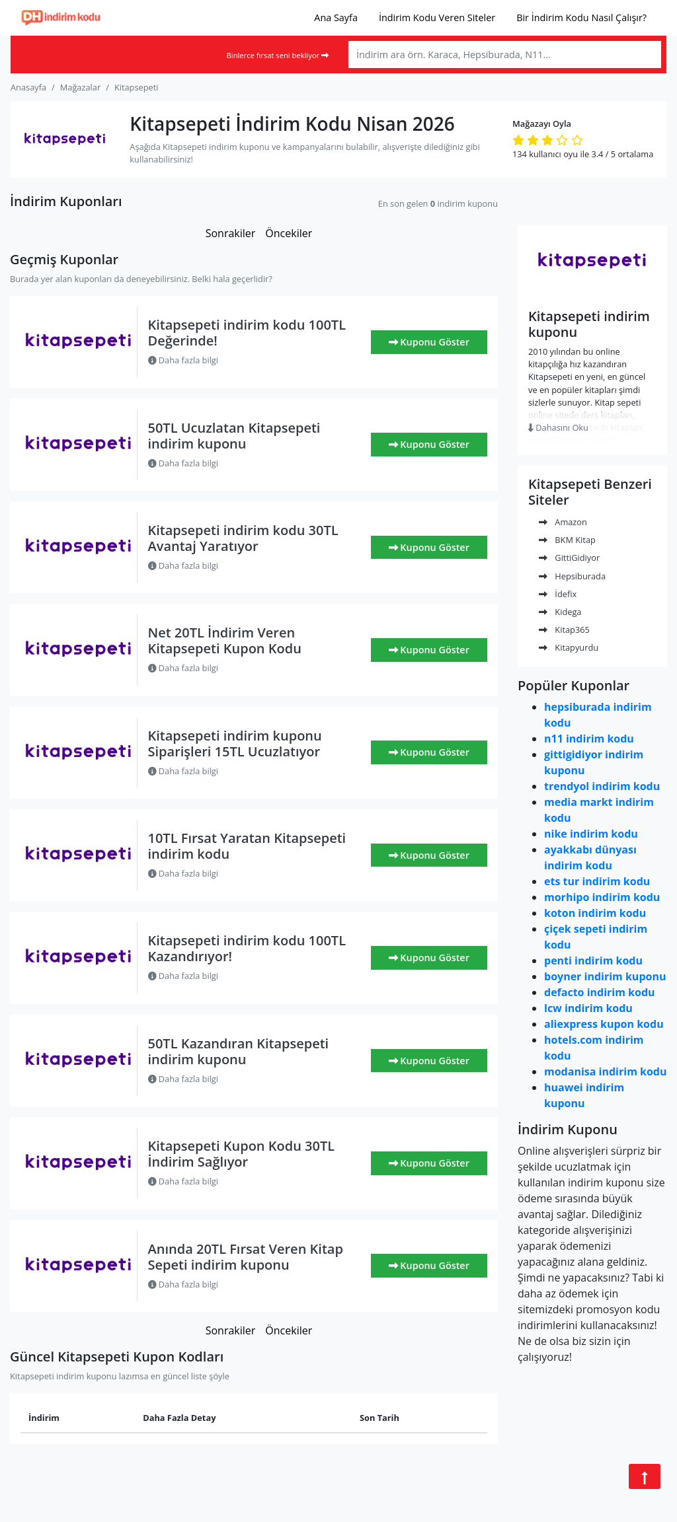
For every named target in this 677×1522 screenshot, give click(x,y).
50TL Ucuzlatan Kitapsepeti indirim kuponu (234, 436)
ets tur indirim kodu (597, 881)
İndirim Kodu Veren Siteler (437, 17)
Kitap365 (564, 629)
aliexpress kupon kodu (604, 1024)
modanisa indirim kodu (605, 1071)
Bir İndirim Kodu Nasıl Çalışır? (581, 17)
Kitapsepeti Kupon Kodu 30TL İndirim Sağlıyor (241, 1154)
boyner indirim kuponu (605, 976)
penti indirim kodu (593, 960)
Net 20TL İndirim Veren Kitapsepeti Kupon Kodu (224, 640)
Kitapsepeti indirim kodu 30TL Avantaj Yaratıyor (243, 538)
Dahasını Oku (558, 427)
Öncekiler (288, 233)
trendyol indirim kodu (602, 786)
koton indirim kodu (595, 913)
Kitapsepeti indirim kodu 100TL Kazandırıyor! (247, 948)
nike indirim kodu (591, 833)
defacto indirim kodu (599, 992)
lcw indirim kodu (588, 1008)
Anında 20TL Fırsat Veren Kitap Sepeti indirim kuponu (245, 1257)
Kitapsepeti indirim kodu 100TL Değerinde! (247, 332)
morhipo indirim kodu (602, 897)
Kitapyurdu (568, 647)
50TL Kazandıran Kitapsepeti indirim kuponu (238, 1051)
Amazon (563, 522)
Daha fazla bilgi (183, 360)
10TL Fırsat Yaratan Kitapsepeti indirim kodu (247, 846)
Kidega (560, 612)
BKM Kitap (567, 540)
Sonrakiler (231, 233)
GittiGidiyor (569, 557)
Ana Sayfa (336, 17)
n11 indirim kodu (589, 738)
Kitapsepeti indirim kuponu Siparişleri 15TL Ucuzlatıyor (235, 743)
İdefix (558, 594)
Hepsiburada (572, 576)
